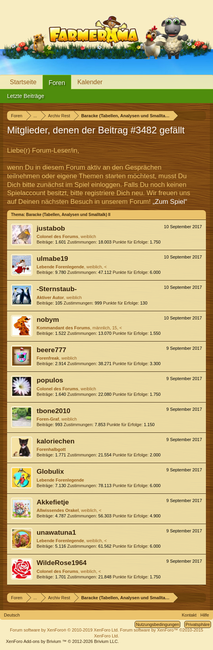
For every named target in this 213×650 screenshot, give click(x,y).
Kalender (89, 82)
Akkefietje (53, 502)
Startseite (23, 82)
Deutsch (12, 615)
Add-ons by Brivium (62, 641)
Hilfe (204, 615)
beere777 (51, 350)
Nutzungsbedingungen (157, 624)
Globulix (50, 471)
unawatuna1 (56, 532)
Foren (57, 82)
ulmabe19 (52, 258)
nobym (48, 319)
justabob (51, 228)
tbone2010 (53, 411)
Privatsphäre (197, 624)
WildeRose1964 (62, 563)
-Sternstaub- (57, 289)
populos (50, 380)
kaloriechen (55, 441)
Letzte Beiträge (25, 96)
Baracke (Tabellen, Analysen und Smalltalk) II (68, 214)
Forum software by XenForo (64, 630)
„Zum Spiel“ (169, 201)
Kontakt (189, 615)
